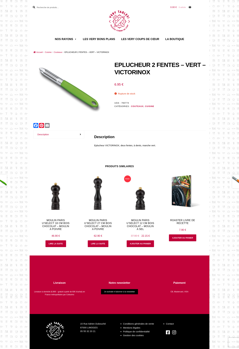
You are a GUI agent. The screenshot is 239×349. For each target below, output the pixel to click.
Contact (170, 323)
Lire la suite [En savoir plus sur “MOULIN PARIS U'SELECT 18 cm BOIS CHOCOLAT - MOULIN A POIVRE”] (56, 243)
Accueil (39, 52)
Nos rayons (66, 39)
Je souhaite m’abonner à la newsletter (119, 292)
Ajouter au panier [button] (140, 243)
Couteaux (58, 52)
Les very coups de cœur (140, 39)
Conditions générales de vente (138, 323)
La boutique (174, 39)
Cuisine (48, 52)
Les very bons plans (99, 39)
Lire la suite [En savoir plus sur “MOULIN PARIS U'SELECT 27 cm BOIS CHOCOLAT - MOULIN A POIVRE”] (98, 243)
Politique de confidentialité (136, 331)
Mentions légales (131, 327)
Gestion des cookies (133, 335)
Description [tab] (43, 134)
